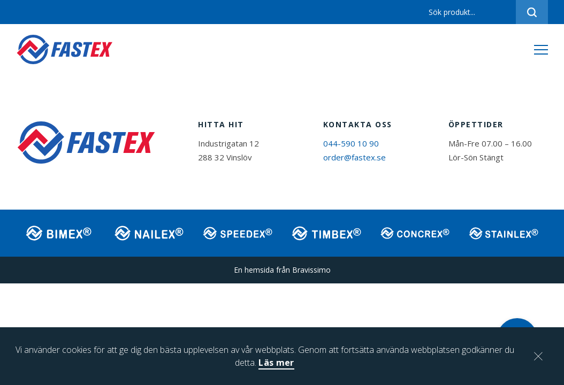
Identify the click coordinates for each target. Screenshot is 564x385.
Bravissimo (311, 270)
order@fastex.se (354, 157)
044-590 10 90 (351, 143)
